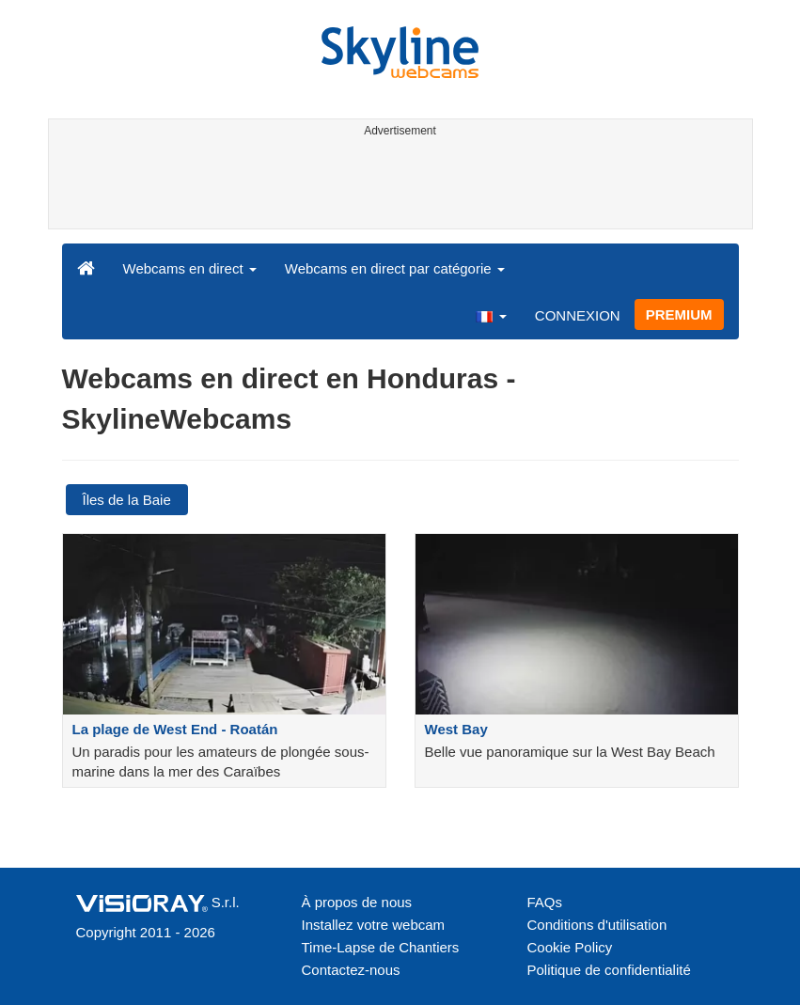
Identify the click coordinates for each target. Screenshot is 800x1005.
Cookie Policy (570, 947)
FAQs (545, 902)
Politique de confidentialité (609, 970)
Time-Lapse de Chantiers (381, 947)
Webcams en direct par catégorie (395, 268)
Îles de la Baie (127, 500)
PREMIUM (679, 314)
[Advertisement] (397, 186)
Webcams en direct (190, 268)
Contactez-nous (351, 970)
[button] (491, 314)
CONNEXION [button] (577, 315)
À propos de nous (357, 902)
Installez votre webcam (374, 925)
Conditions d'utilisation (597, 925)
